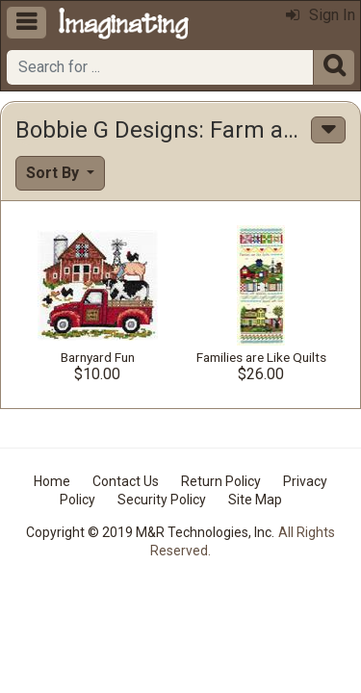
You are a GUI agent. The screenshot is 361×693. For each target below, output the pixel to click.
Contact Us (125, 481)
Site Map (255, 499)
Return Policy (221, 481)
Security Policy (161, 499)
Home (52, 481)
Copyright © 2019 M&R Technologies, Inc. (150, 532)
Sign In (320, 15)
